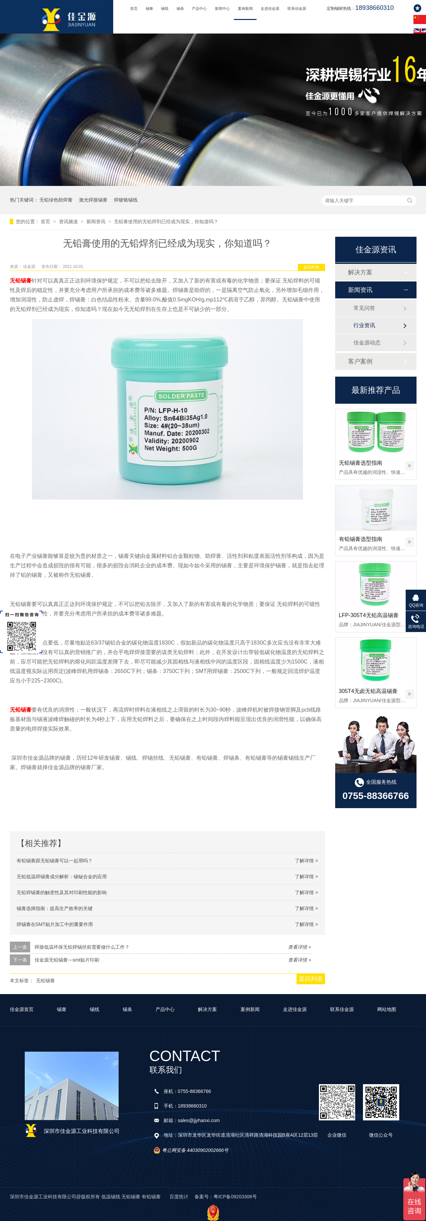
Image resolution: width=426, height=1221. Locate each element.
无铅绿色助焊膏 (56, 200)
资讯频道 (69, 221)
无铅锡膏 (21, 280)
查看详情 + (299, 947)
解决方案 (360, 272)
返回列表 (311, 267)
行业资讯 (364, 325)
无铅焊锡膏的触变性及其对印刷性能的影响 (62, 892)
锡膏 (149, 8)
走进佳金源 (270, 8)
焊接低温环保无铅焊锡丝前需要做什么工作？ (82, 947)
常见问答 (364, 308)
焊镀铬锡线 (126, 200)
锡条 (180, 8)
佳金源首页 (22, 1009)
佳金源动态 (367, 342)
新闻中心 (222, 8)
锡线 (164, 8)
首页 (134, 8)
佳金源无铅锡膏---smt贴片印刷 (67, 960)
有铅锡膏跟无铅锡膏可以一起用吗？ (55, 860)
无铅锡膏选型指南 (360, 463)
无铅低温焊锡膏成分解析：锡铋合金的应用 (62, 876)
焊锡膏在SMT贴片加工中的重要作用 (55, 924)
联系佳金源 (296, 8)
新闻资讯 (96, 221)
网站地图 (386, 1009)
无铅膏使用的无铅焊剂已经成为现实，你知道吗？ (166, 221)
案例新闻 (245, 8)
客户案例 (360, 361)
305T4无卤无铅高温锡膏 (368, 691)
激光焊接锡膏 (93, 200)
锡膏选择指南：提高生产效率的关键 (55, 908)
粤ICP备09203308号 (235, 1196)
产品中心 (199, 8)
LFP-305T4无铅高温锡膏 (369, 615)
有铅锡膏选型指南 (360, 539)
